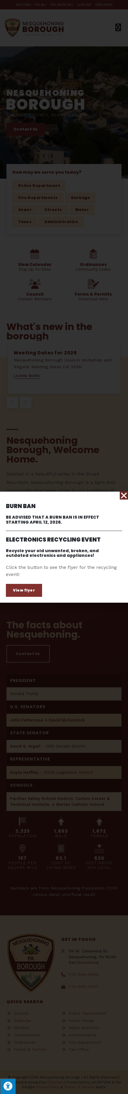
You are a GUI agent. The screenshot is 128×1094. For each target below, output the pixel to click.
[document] (64, 547)
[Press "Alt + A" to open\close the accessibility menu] (8, 1086)
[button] (24, 590)
